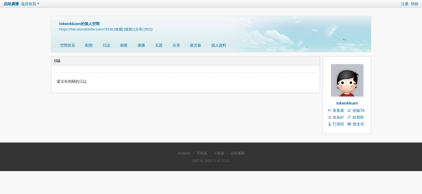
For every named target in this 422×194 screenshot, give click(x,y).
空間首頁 (67, 45)
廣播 (141, 45)
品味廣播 (11, 4)
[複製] (128, 29)
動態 (89, 45)
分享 (176, 45)
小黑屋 (219, 153)
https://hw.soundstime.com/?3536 (86, 29)
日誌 (106, 45)
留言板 (195, 45)
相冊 (124, 45)
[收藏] (118, 29)
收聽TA (359, 110)
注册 (405, 4)
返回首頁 (28, 4)
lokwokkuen (347, 103)
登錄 (414, 4)
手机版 (202, 153)
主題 (159, 45)
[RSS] (148, 29)
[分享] (138, 29)
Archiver (184, 153)
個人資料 (218, 45)
